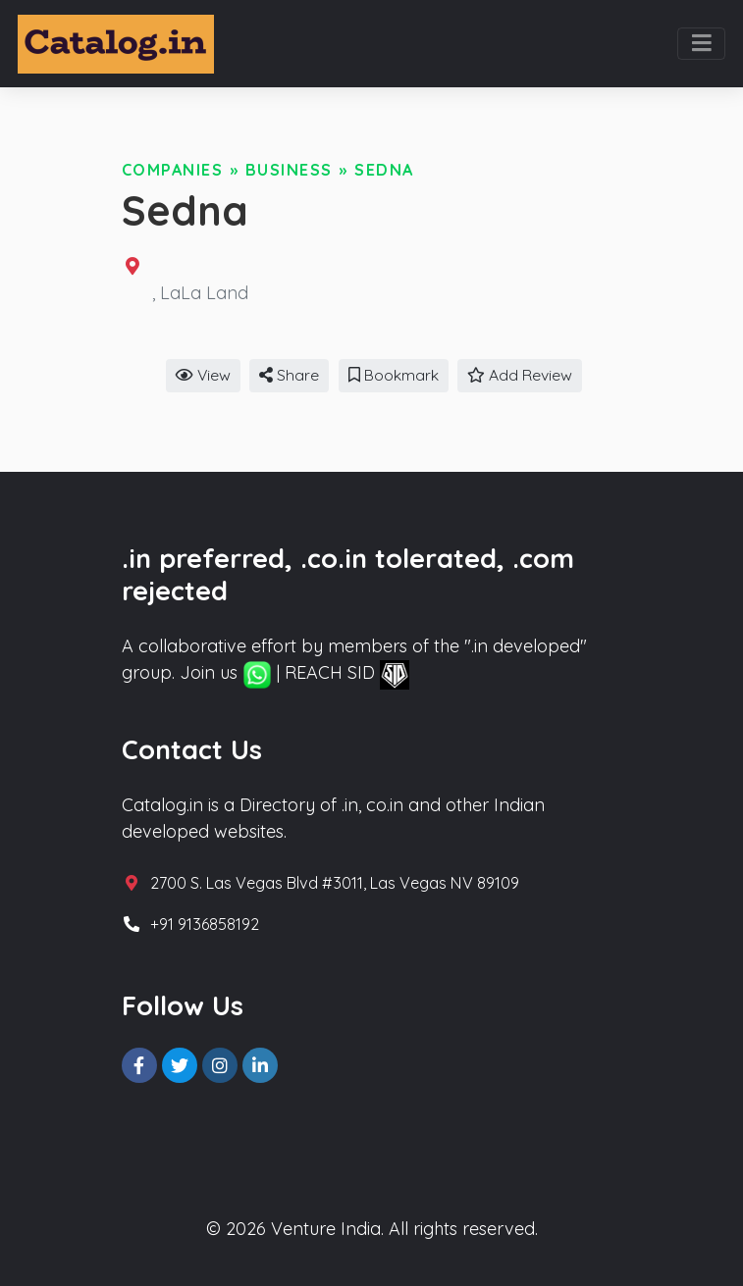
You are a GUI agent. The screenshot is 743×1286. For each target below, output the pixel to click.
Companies (173, 170)
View (203, 375)
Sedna (384, 170)
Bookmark (393, 375)
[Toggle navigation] (701, 44)
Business (289, 170)
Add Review (519, 375)
